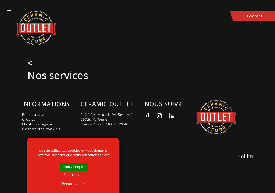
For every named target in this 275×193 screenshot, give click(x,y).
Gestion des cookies (41, 129)
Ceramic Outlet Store (39, 28)
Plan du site (33, 114)
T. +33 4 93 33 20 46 (110, 124)
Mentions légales (38, 124)
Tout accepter (74, 166)
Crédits (28, 119)
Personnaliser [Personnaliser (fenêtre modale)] (73, 183)
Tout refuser (73, 174)
